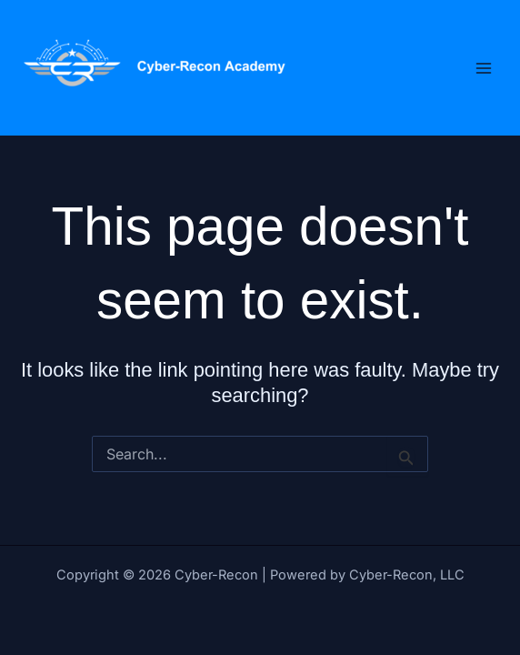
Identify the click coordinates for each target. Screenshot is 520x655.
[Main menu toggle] (483, 67)
